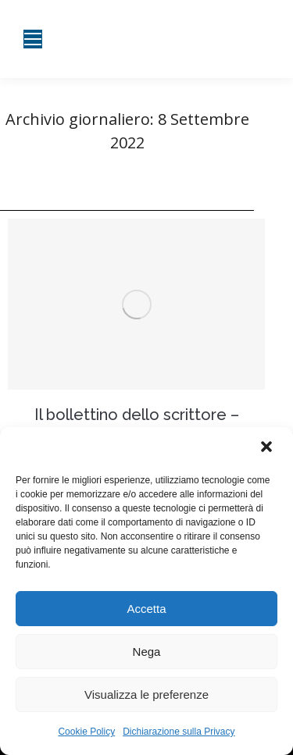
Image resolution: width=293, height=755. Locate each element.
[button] (268, 448)
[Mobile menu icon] (32, 39)
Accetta (146, 608)
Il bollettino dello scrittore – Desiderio (136, 424)
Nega (147, 651)
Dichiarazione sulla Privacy (178, 731)
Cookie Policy (86, 731)
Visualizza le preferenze (146, 694)
